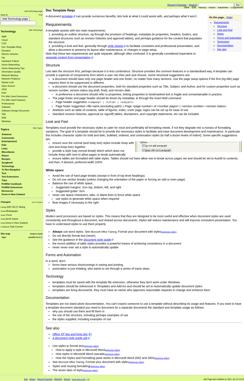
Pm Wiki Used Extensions (15, 96)
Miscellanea (8, 152)
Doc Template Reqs (11, 47)
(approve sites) (169, 232)
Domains (6, 50)
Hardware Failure (10, 61)
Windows (6, 121)
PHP (4, 93)
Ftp (3, 57)
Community (8, 138)
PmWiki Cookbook (11, 184)
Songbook (7, 162)
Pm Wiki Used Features (14, 100)
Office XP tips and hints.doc (70, 334)
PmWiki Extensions (12, 187)
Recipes (6, 159)
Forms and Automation (229, 38)
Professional (8, 103)
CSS (4, 43)
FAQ (40, 15)
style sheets (115, 46)
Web (4, 117)
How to (4, 15)
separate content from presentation (68, 57)
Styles (220, 34)
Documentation (225, 45)
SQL (4, 114)
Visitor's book (36, 234)
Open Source (8, 86)
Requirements (221, 22)
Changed (5, 202)
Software (6, 107)
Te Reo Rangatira (11, 169)
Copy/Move (237, 7)
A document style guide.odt (69, 338)
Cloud (5, 40)
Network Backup (10, 75)
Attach (212, 7)
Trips (4, 180)
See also (222, 49)
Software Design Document (15, 110)
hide (229, 17)
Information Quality (11, 71)
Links (5, 148)
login (4, 237)
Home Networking (11, 64)
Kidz (4, 145)
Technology (8, 31)
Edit (194, 7)
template (67, 16)
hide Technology (35, 30)
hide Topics (37, 128)
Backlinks (223, 7)
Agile (4, 36)
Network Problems (11, 78)
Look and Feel (224, 30)
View (186, 7)
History (202, 7)
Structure (222, 26)
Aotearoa (6, 134)
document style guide (97, 239)
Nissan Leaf (8, 82)
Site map (5, 233)
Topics (5, 129)
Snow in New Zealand (13, 194)
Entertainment (9, 141)
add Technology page (33, 11)
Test (4, 173)
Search (193, 4)
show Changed (37, 202)
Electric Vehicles (10, 54)
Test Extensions (10, 176)
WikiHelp (58, 379)
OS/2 (4, 89)
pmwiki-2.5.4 (34, 237)
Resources (7, 191)
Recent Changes (177, 4)
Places (5, 155)
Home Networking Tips (13, 68)
